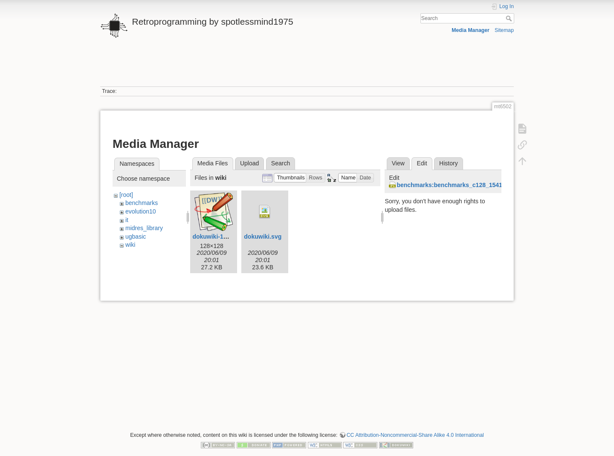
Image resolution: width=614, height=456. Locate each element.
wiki (130, 244)
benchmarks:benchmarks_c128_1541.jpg (455, 185)
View (398, 163)
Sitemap (504, 30)
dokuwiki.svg (262, 236)
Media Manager (470, 30)
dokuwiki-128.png (217, 236)
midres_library (144, 228)
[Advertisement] (307, 67)
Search (510, 18)
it (126, 219)
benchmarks (141, 202)
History (448, 163)
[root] (126, 194)
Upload (249, 163)
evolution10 (140, 211)
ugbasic (135, 236)
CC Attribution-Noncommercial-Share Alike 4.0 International (415, 435)
